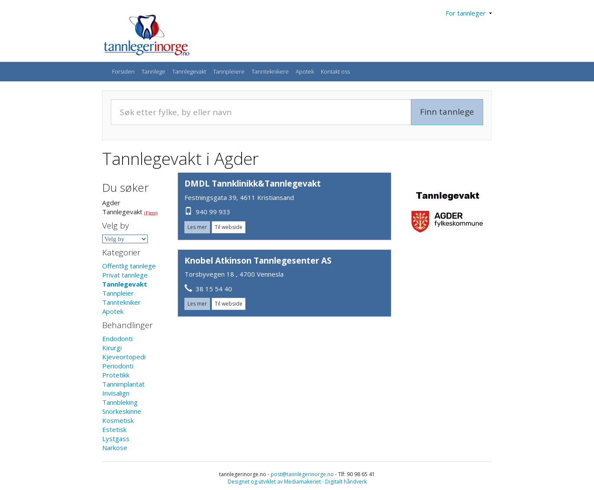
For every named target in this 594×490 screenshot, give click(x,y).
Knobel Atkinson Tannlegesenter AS (258, 260)
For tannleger (469, 13)
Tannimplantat (123, 384)
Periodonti (117, 365)
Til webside (228, 227)
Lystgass (115, 438)
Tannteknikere (270, 71)
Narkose (114, 447)
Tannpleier (118, 293)
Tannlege (153, 71)
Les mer (197, 227)
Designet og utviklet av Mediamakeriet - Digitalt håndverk (297, 481)
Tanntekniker (121, 302)
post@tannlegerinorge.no (302, 474)
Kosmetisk (118, 420)
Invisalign (115, 393)
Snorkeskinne (121, 411)
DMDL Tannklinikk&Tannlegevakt (252, 183)
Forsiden (123, 71)
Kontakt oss (335, 71)
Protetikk (115, 375)
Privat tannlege (125, 275)
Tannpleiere (229, 71)
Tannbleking (120, 402)
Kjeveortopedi (123, 356)
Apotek (305, 71)
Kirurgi (112, 347)
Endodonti (117, 338)
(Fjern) (151, 212)
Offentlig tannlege (129, 265)
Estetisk (114, 429)
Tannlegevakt (189, 71)
